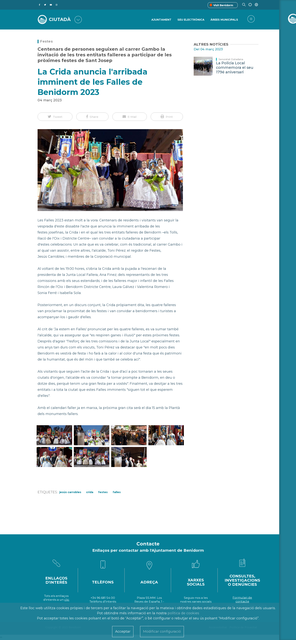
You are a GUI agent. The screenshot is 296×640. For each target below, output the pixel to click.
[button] (55, 116)
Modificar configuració (162, 631)
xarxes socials (201, 601)
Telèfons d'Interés (102, 601)
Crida (89, 492)
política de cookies (183, 613)
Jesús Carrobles (70, 492)
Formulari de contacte (242, 599)
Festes (46, 41)
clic (66, 599)
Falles (117, 492)
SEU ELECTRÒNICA (190, 20)
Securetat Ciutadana (231, 59)
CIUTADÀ (60, 19)
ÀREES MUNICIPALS (224, 20)
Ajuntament (161, 20)
